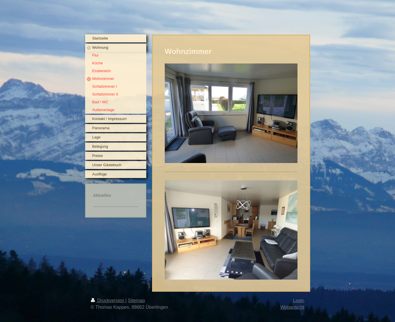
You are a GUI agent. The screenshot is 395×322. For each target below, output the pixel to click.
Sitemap (136, 300)
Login (298, 300)
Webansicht (292, 307)
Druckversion (108, 300)
